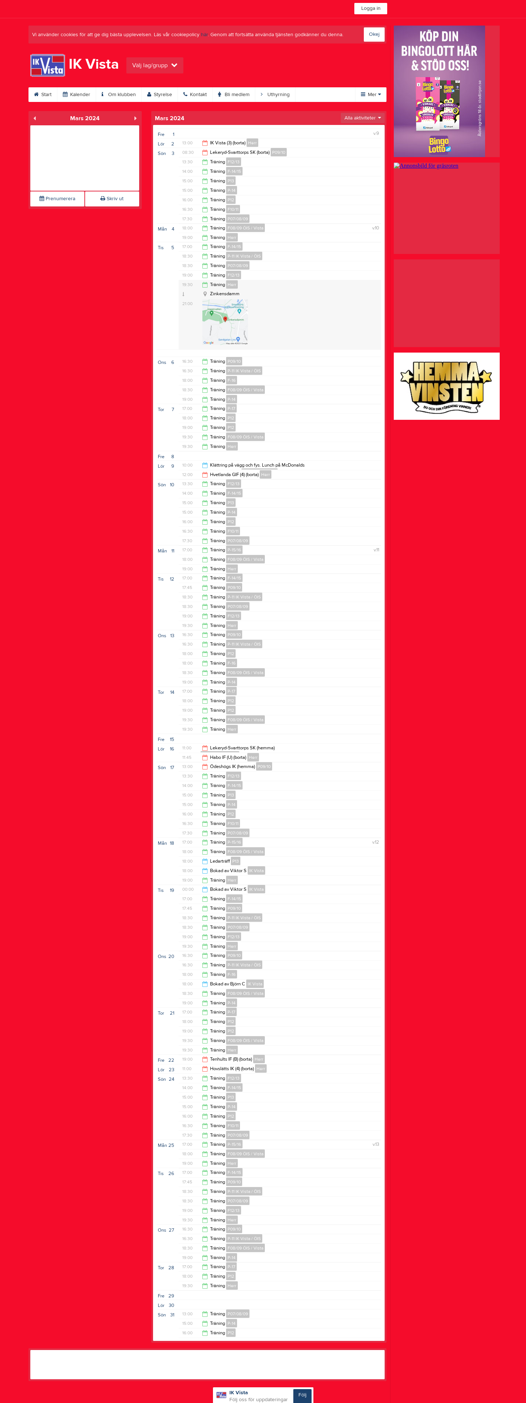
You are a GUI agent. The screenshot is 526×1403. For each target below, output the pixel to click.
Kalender (76, 94)
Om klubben (119, 94)
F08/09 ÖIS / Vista (245, 228)
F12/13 (234, 162)
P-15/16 (234, 550)
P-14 (232, 190)
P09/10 (278, 152)
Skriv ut (111, 198)
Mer (371, 94)
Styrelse (159, 94)
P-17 (231, 408)
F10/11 (233, 209)
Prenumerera (57, 198)
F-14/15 (234, 171)
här (204, 34)
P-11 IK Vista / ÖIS (244, 256)
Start (43, 94)
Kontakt (195, 94)
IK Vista (256, 871)
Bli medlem (233, 94)
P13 (231, 181)
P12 (231, 200)
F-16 (232, 380)
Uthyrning (275, 94)
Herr (252, 143)
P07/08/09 (238, 219)
